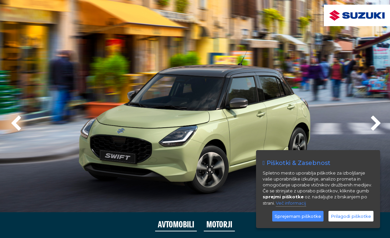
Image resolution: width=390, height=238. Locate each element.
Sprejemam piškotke (298, 216)
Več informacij (291, 203)
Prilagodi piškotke (351, 216)
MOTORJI (219, 224)
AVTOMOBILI (176, 224)
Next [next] (375, 121)
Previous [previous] (15, 121)
